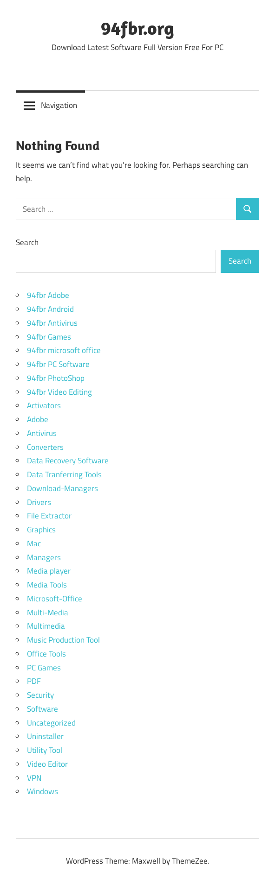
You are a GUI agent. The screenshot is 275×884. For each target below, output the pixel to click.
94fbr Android (50, 309)
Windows (42, 791)
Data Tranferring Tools (64, 474)
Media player (49, 571)
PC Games (44, 668)
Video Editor (47, 764)
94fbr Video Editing (59, 392)
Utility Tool (44, 750)
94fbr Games (49, 337)
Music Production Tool (63, 640)
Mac (34, 543)
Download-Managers (62, 488)
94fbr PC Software (58, 364)
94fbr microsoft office (64, 350)
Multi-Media (47, 612)
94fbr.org (137, 27)
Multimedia (46, 626)
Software (42, 709)
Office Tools (46, 654)
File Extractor (49, 516)
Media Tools (47, 585)
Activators (44, 405)
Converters (45, 447)
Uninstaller (45, 736)
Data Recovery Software (68, 461)
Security (40, 695)
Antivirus (42, 433)
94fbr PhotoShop (56, 378)
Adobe (37, 419)
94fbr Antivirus (52, 323)
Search (27, 242)
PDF (34, 681)
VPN (34, 778)
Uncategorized (51, 723)
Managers (44, 557)
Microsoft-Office (54, 599)
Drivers (39, 502)
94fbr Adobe (48, 295)
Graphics (41, 530)
